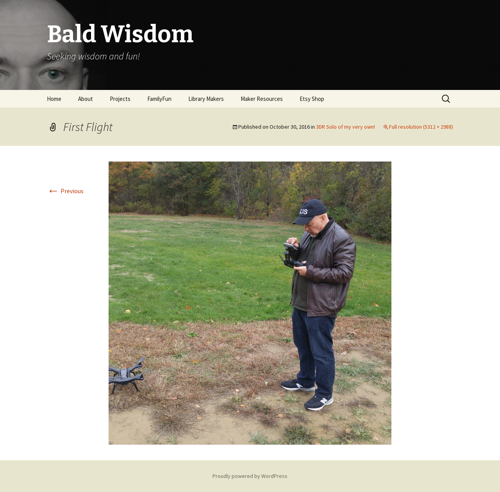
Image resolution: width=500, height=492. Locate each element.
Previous (65, 191)
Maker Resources (262, 98)
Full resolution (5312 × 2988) (421, 126)
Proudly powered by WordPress (250, 475)
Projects (120, 98)
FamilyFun (159, 98)
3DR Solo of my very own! (345, 126)
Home (54, 98)
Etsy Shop (312, 98)
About (85, 98)
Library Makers (206, 98)
